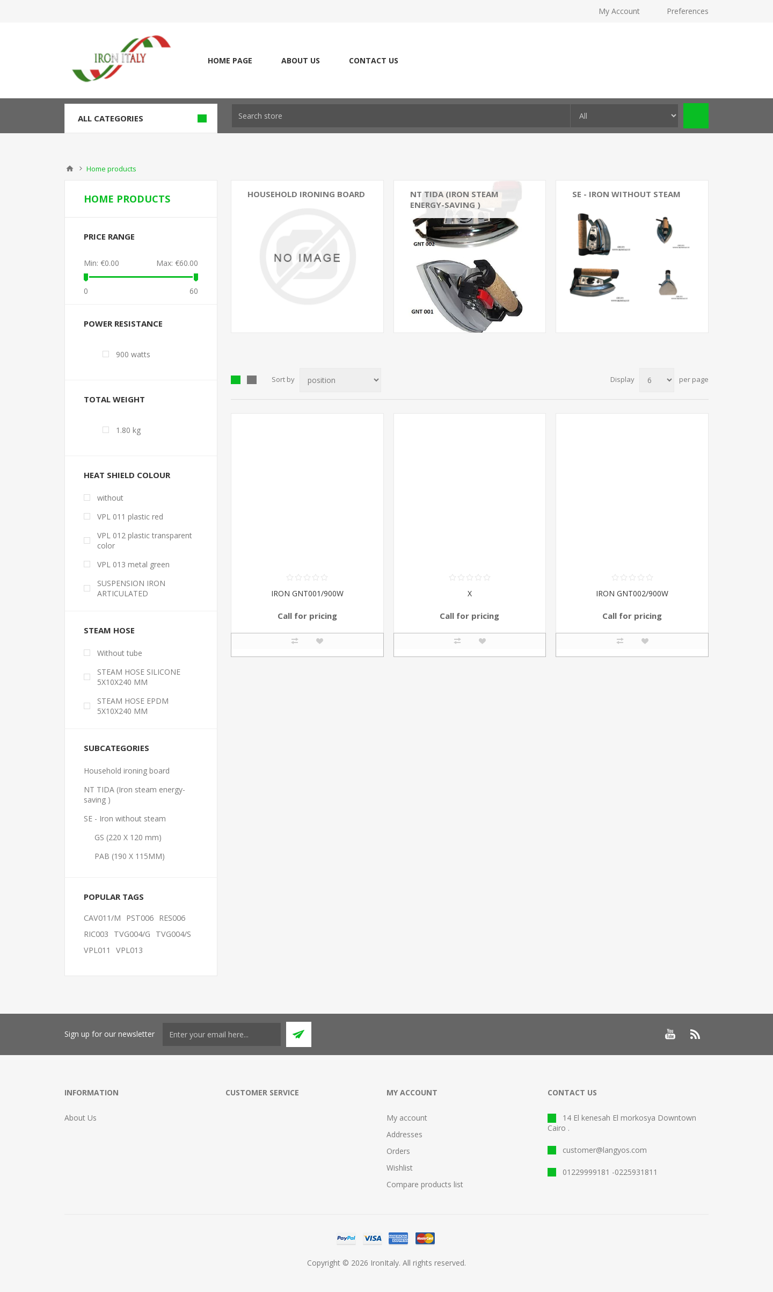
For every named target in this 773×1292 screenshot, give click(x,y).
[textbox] (401, 115)
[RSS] (695, 1034)
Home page (230, 60)
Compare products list (424, 1184)
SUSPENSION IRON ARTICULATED (131, 588)
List (252, 380)
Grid (235, 380)
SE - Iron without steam (125, 818)
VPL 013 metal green (133, 564)
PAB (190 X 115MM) (129, 856)
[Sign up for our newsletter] (222, 1034)
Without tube (119, 653)
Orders (398, 1151)
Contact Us (373, 60)
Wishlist (399, 1168)
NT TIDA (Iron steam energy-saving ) (454, 199)
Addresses (404, 1134)
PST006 (140, 918)
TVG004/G (132, 934)
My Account (619, 11)
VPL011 (97, 950)
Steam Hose (109, 630)
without (110, 498)
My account (406, 1118)
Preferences (688, 11)
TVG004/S (173, 934)
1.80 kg (128, 430)
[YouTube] (670, 1034)
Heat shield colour (127, 475)
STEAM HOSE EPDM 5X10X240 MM (133, 706)
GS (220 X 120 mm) (128, 837)
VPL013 (129, 950)
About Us (300, 60)
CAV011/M (102, 918)
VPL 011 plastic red (130, 516)
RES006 (172, 918)
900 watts (133, 354)
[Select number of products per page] (656, 380)
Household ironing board (306, 194)
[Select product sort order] (340, 380)
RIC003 (96, 934)
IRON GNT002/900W (632, 593)
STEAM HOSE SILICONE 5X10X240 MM (138, 677)
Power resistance (123, 323)
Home (69, 168)
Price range (109, 236)
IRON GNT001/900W (307, 593)
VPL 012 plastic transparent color (144, 540)
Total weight (114, 399)
